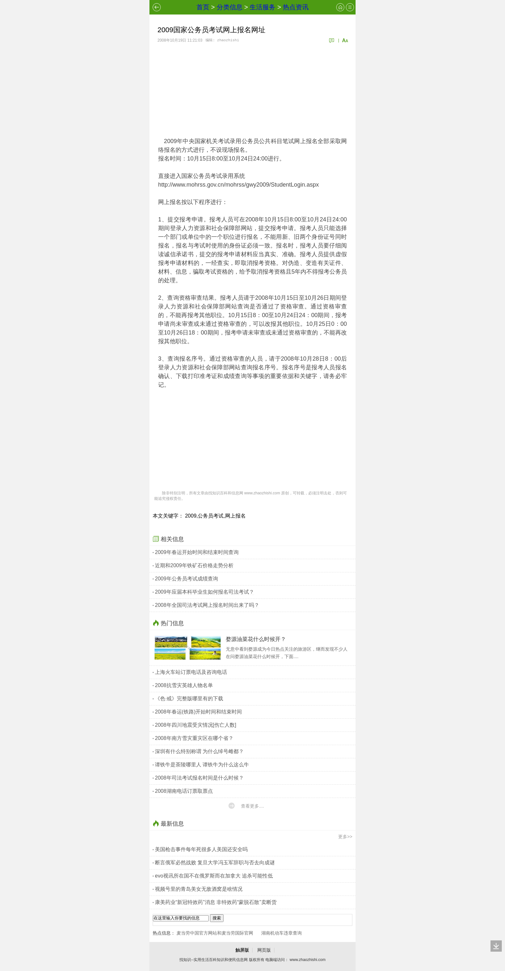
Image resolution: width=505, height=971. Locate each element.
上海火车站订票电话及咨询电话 (191, 672)
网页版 (264, 950)
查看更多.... (252, 806)
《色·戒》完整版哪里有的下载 (189, 698)
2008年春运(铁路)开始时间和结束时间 (198, 711)
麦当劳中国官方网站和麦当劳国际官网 (214, 933)
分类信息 (230, 7)
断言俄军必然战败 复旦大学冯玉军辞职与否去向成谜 (215, 862)
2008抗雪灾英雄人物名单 (184, 685)
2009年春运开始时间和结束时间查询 (197, 552)
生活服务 (262, 7)
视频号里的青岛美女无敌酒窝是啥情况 (199, 889)
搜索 (217, 918)
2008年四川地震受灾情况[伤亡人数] (195, 725)
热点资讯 (296, 7)
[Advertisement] (252, 90)
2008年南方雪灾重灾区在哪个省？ (194, 738)
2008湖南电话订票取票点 (184, 791)
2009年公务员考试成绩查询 (186, 578)
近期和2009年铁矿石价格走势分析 (194, 565)
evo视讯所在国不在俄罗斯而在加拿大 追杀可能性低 (214, 876)
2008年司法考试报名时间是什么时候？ (199, 778)
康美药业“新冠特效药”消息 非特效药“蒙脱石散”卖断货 (216, 902)
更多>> (345, 836)
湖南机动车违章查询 (281, 933)
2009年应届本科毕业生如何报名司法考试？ (204, 592)
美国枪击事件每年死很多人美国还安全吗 (201, 849)
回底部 (496, 946)
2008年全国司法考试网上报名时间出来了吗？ (207, 605)
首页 (202, 7)
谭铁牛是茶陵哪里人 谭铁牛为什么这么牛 (202, 764)
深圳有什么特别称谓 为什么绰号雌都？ (199, 751)
